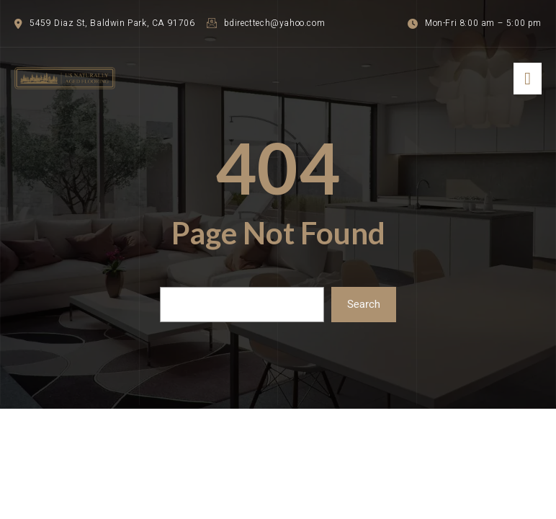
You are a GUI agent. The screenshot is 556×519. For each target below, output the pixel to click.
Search (363, 304)
